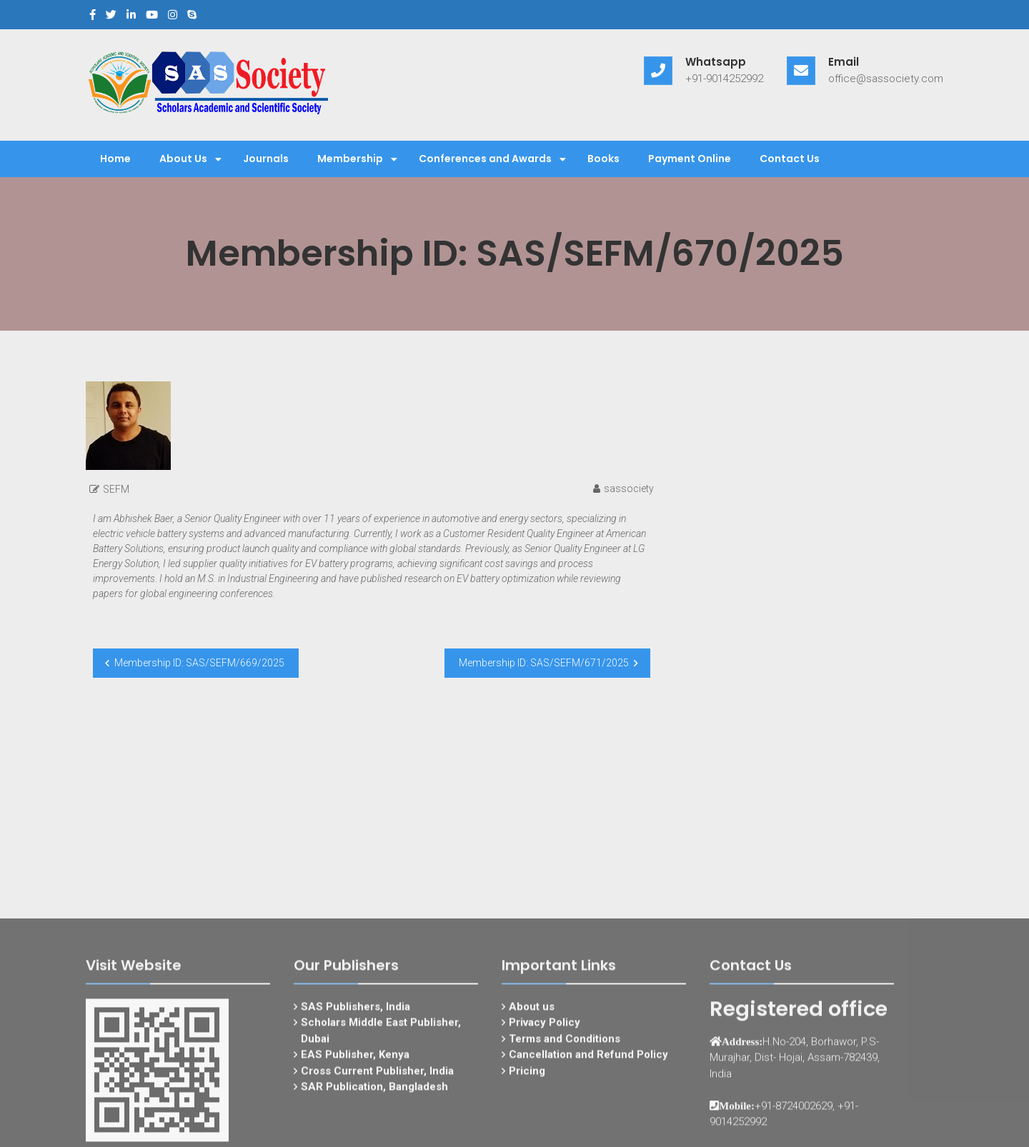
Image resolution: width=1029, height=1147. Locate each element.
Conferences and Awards (485, 158)
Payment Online (689, 158)
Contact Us (790, 158)
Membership (350, 158)
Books (603, 158)
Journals (266, 158)
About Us (183, 158)
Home (115, 158)
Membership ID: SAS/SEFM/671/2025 (544, 662)
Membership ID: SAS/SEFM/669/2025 (199, 662)
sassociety (629, 488)
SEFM (116, 489)
